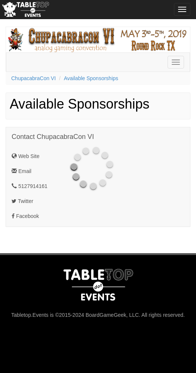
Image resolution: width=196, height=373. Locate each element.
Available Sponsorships (91, 78)
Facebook (25, 216)
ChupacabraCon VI (33, 78)
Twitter (22, 201)
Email (21, 171)
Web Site (25, 156)
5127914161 (30, 186)
